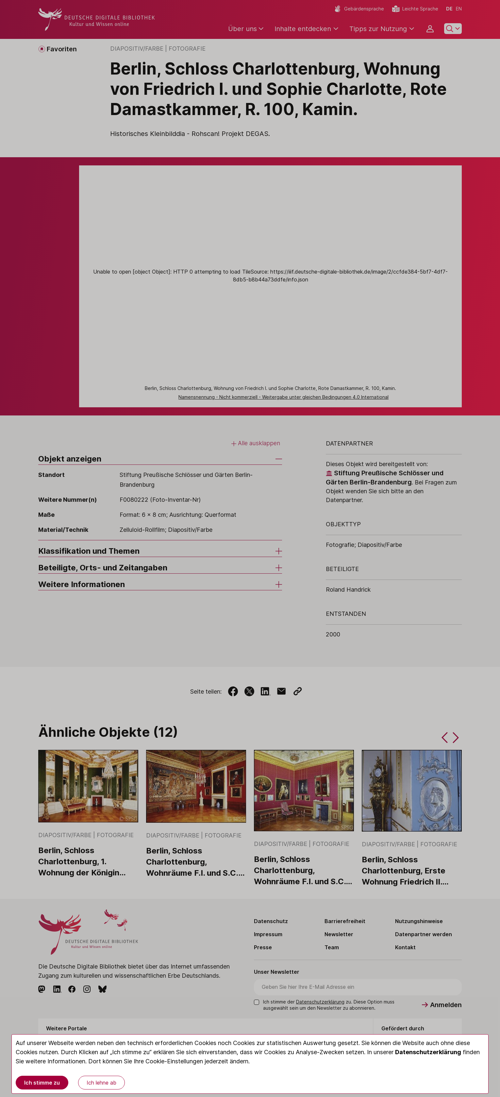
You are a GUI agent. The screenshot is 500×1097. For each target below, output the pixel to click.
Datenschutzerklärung (428, 1052)
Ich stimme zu (42, 1082)
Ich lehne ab (101, 1082)
